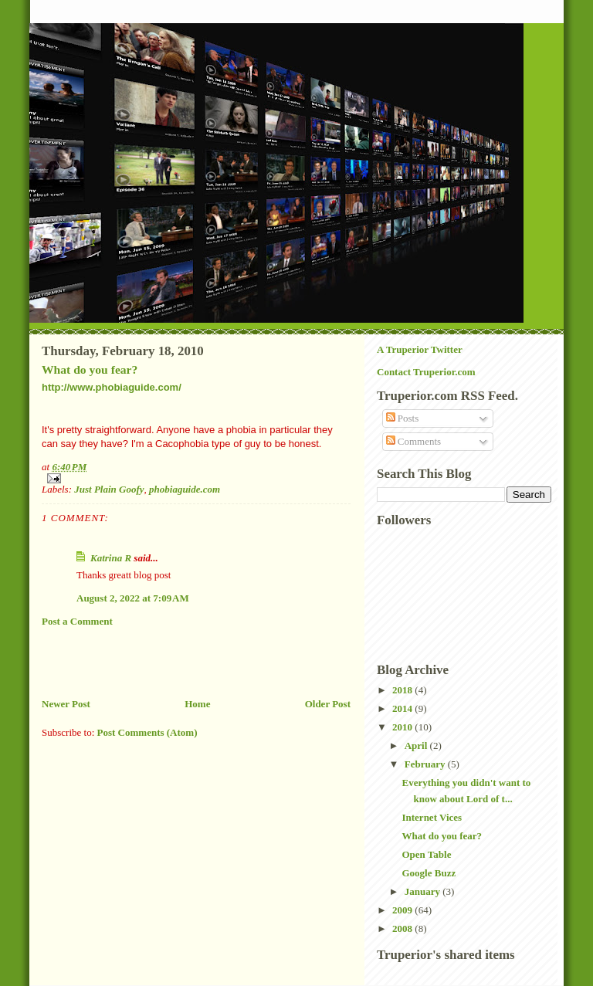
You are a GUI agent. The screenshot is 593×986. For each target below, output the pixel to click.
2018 (403, 690)
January (423, 891)
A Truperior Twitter (420, 349)
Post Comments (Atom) (147, 732)
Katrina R (110, 558)
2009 (403, 910)
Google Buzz (429, 873)
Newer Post (66, 704)
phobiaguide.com (184, 489)
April (417, 745)
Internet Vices (432, 817)
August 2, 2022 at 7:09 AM (132, 598)
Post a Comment (77, 621)
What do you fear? (89, 369)
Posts (402, 418)
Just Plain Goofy (109, 489)
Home (197, 704)
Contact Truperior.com (426, 372)
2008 (403, 928)
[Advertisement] (222, 662)
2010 (403, 727)
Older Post (328, 704)
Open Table (426, 854)
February (426, 764)
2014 (403, 708)
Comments (414, 441)
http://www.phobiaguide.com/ (111, 387)
